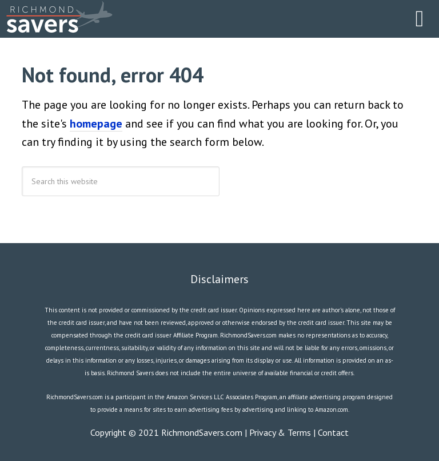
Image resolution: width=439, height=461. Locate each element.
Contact (333, 432)
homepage (96, 123)
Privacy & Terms (280, 432)
